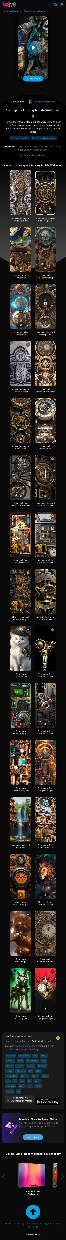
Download (33, 79)
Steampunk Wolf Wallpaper (20, 1017)
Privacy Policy (54, 1223)
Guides (36, 1226)
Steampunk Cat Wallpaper (21, 675)
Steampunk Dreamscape (20, 960)
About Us (17, 1223)
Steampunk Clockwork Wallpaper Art (45, 333)
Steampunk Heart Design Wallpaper (45, 1017)
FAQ (29, 1226)
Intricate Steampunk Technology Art (21, 219)
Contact (7, 1223)
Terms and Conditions (35, 1223)
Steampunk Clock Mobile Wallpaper (45, 561)
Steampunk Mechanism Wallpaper (45, 276)
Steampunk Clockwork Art (45, 447)
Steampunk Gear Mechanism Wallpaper (21, 504)
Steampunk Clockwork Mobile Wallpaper (45, 504)
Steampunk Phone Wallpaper (20, 732)
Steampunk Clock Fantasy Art (20, 276)
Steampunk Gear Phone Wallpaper (45, 846)
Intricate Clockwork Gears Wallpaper (45, 618)
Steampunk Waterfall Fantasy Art (21, 846)
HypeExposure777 (40, 101)
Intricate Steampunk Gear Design (21, 447)
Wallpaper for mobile (20, 138)
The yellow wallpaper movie (43, 138)
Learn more (33, 1137)
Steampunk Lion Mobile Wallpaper (45, 903)
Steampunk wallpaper (35, 11)
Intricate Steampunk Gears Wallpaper (21, 390)
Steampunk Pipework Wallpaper (21, 789)
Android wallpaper (25, 1045)
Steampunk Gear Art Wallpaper (20, 561)
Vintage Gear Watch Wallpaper (20, 903)
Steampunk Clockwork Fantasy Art (21, 333)
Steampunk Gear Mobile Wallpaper (45, 675)
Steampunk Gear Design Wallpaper (45, 789)
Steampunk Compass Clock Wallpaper (45, 219)
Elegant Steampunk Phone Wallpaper (20, 618)
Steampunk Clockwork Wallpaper (45, 390)
